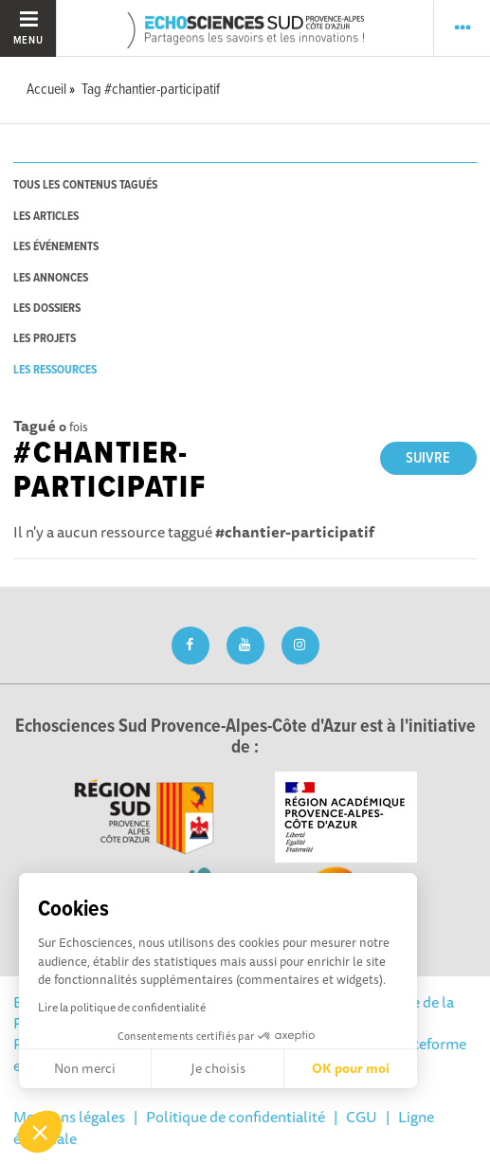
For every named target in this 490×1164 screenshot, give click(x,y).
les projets (44, 339)
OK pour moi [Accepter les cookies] (351, 1068)
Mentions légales (69, 1116)
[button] (40, 1132)
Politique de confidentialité (235, 1116)
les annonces (50, 278)
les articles (46, 217)
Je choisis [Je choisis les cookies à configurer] (218, 1068)
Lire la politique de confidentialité (122, 1007)
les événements (56, 247)
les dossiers (47, 308)
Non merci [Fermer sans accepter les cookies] (85, 1068)
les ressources (55, 370)
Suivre (428, 458)
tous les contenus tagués (85, 185)
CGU (361, 1116)
